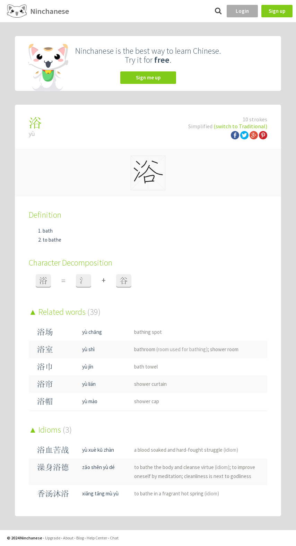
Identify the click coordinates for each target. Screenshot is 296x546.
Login (242, 11)
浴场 (45, 332)
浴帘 (45, 384)
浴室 (45, 349)
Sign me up (148, 77)
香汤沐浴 (53, 493)
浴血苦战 (53, 450)
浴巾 (45, 367)
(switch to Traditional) (240, 126)
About (68, 537)
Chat (114, 537)
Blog (80, 537)
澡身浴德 (53, 467)
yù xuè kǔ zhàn (98, 450)
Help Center (97, 537)
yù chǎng (92, 332)
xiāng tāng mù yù (100, 493)
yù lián (89, 384)
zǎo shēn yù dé (98, 467)
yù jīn (87, 366)
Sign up (277, 11)
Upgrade (52, 537)
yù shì (88, 349)
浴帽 (45, 401)
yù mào (89, 401)
